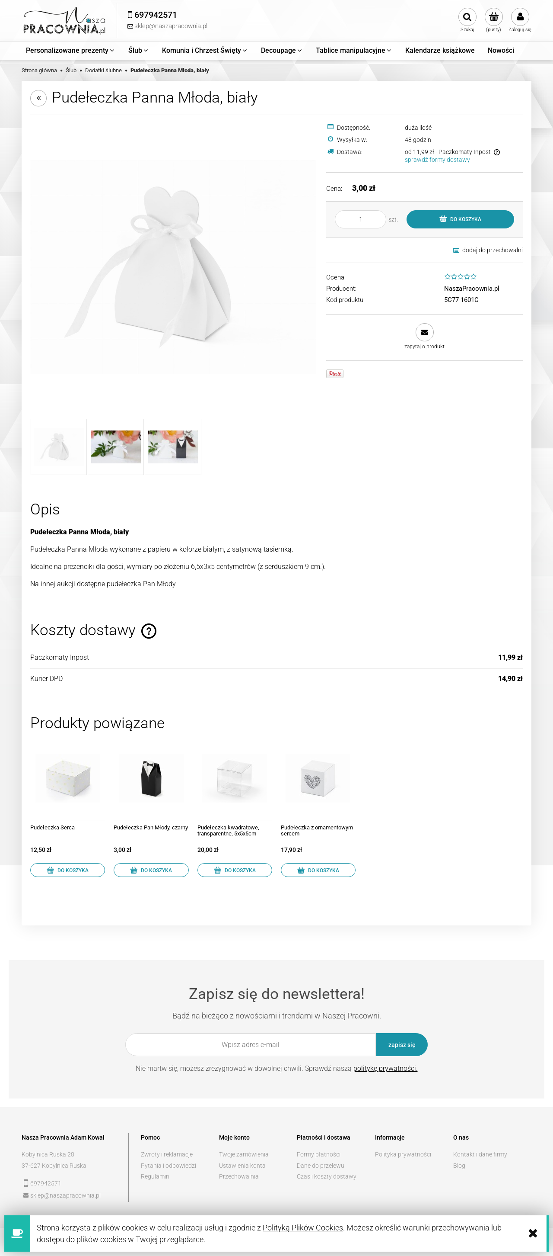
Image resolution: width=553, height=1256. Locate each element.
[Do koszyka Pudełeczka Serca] (67, 870)
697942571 (45, 1183)
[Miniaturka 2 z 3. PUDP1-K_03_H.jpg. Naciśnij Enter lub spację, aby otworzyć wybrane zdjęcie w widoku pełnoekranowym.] (116, 447)
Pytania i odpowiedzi (168, 1165)
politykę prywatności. (385, 1068)
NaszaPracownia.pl (471, 288)
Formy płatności (318, 1154)
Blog (459, 1165)
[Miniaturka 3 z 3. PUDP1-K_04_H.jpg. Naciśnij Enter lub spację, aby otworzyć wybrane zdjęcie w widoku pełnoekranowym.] (173, 447)
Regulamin (155, 1176)
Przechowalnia (239, 1176)
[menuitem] (71, 51)
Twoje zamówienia (244, 1154)
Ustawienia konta (242, 1165)
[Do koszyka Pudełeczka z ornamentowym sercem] (318, 870)
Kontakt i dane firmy (480, 1154)
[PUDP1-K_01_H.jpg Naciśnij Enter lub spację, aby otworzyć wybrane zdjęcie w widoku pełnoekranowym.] (173, 267)
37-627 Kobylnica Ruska (54, 1165)
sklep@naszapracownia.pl (65, 1195)
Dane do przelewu (320, 1165)
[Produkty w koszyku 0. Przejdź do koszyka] (493, 20)
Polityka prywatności (403, 1154)
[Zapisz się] (402, 1044)
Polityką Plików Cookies (303, 1227)
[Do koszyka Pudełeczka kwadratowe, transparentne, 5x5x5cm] (234, 870)
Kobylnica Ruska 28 (48, 1154)
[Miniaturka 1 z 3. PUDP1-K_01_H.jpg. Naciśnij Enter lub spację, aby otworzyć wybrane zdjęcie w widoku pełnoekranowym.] (59, 447)
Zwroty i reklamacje (167, 1154)
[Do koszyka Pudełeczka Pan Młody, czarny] (151, 870)
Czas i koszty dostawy (326, 1176)
